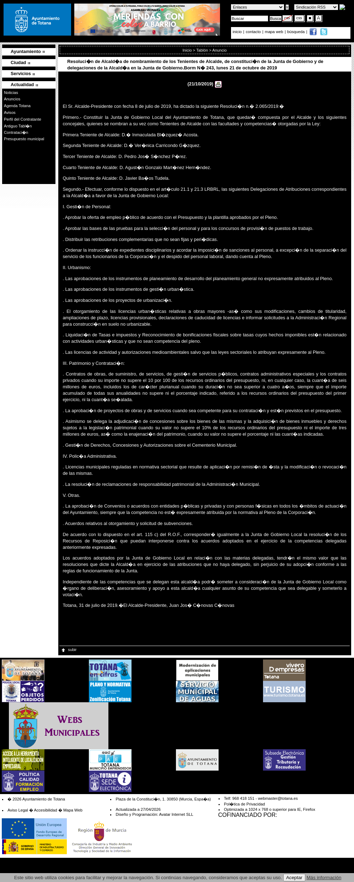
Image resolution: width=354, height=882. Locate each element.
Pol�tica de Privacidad (244, 804)
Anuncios (12, 99)
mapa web (274, 32)
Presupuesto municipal (24, 139)
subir (68, 649)
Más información (324, 877)
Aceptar (294, 877)
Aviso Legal (17, 810)
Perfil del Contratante (22, 119)
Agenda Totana (17, 106)
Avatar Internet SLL (176, 814)
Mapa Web (72, 810)
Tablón (202, 50)
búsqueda (296, 32)
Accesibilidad (45, 810)
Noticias (11, 92)
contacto (253, 32)
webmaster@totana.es (278, 798)
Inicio (187, 50)
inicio (238, 32)
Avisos (10, 112)
